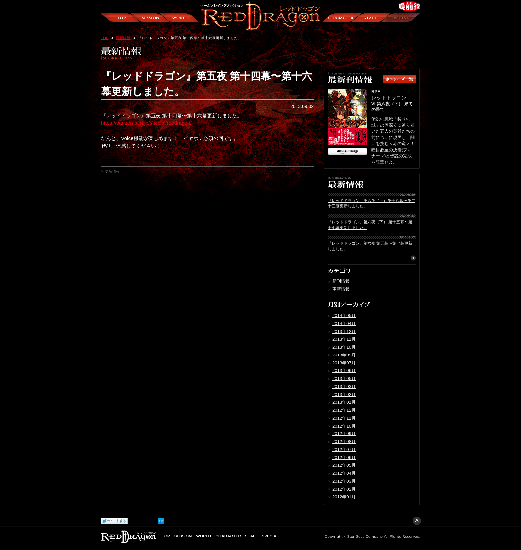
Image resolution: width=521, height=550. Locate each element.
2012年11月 (344, 418)
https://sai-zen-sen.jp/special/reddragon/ (146, 123)
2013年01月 (344, 402)
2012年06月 (344, 457)
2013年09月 (344, 355)
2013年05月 (344, 378)
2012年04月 (344, 473)
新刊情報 (341, 281)
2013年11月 (344, 339)
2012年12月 (344, 410)
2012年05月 (344, 465)
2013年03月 (344, 386)
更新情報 (112, 171)
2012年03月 (344, 481)
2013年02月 (344, 394)
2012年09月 (344, 433)
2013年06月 (344, 370)
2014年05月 (344, 315)
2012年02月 (344, 489)
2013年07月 (344, 362)
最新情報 (123, 38)
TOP (104, 38)
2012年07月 (344, 449)
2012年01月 (344, 496)
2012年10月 (344, 426)
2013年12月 (344, 331)
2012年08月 (344, 441)
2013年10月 (344, 347)
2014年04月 (344, 323)
